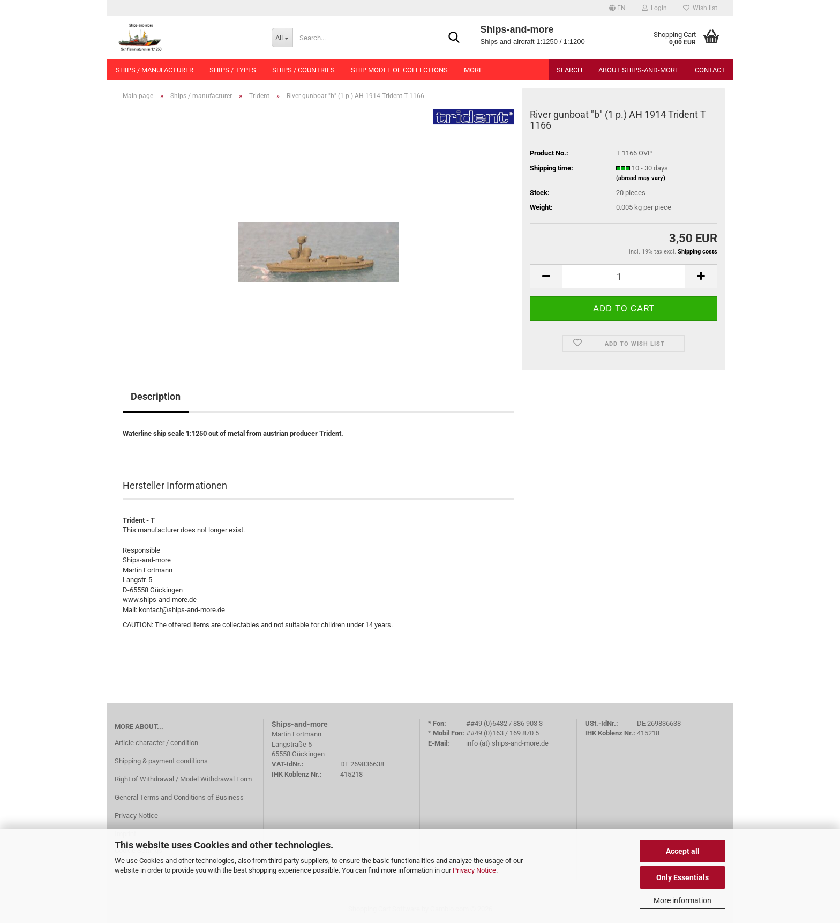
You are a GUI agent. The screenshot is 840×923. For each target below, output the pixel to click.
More (473, 70)
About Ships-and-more (638, 70)
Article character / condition (156, 743)
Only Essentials (682, 877)
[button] (617, 8)
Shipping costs (697, 251)
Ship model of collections (399, 70)
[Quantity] (623, 276)
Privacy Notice (474, 870)
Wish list (700, 8)
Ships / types (232, 70)
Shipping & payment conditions (161, 761)
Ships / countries (303, 70)
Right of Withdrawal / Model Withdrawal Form (183, 779)
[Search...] (282, 37)
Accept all (683, 851)
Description (156, 396)
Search (569, 70)
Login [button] (654, 8)
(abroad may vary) (640, 178)
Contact (710, 70)
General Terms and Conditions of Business (179, 797)
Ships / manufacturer (154, 70)
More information (682, 900)
